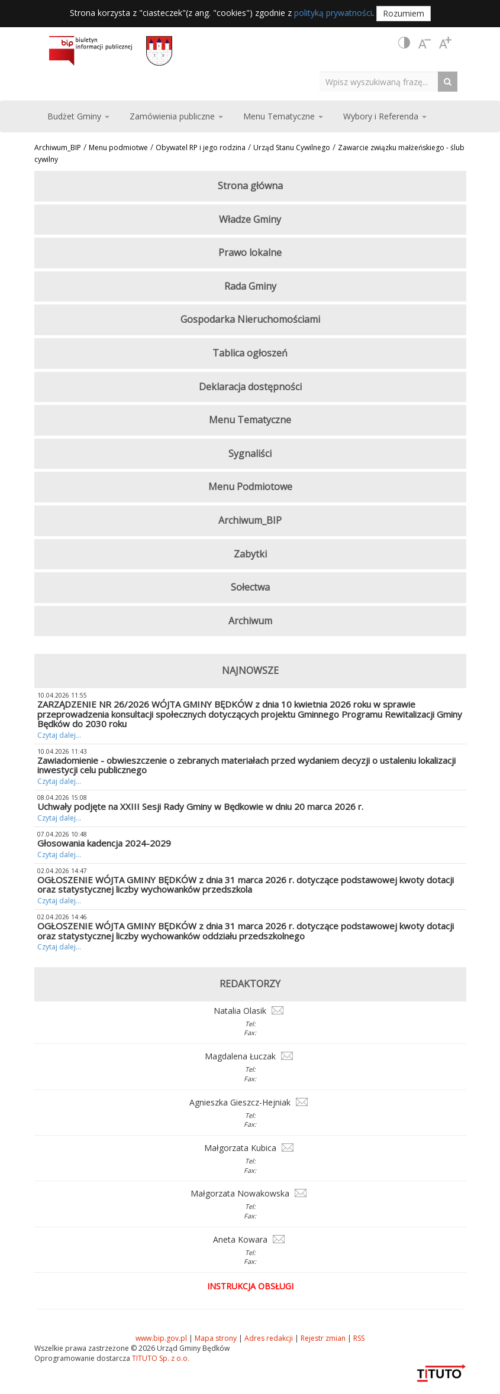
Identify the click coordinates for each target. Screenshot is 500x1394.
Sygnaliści (250, 453)
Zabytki (250, 553)
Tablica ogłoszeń (250, 352)
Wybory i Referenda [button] (385, 116)
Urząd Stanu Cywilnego (291, 147)
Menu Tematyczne (250, 419)
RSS (358, 1338)
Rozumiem (403, 13)
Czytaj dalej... (59, 735)
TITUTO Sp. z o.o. (159, 1358)
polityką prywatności (333, 12)
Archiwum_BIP (57, 147)
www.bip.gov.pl (161, 1338)
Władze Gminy (250, 219)
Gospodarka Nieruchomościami (250, 319)
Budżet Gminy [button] (78, 116)
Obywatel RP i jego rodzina (201, 147)
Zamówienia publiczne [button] (176, 116)
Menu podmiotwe (118, 147)
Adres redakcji (268, 1338)
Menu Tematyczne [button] (283, 116)
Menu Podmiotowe (250, 486)
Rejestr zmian (323, 1338)
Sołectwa (250, 587)
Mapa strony (216, 1338)
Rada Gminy (250, 286)
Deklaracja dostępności (250, 386)
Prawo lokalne (250, 252)
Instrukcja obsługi (250, 1286)
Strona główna (250, 185)
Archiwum (250, 620)
